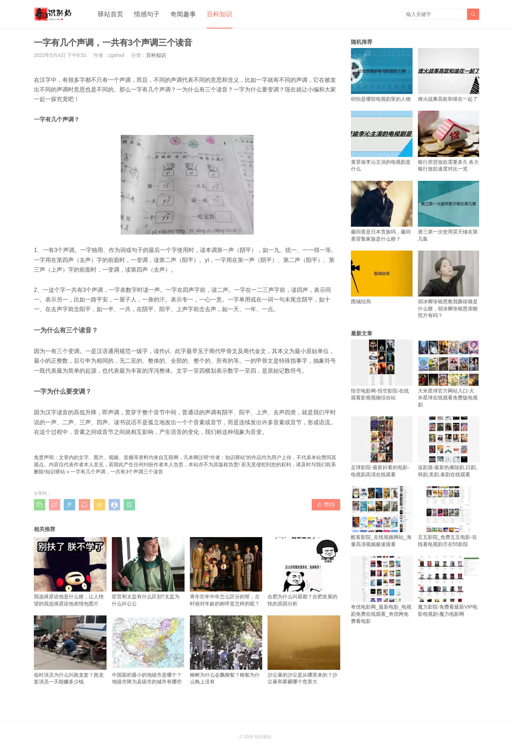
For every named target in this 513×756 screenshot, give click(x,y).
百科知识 (219, 14)
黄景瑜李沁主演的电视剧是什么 (382, 141)
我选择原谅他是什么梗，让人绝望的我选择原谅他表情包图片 (70, 571)
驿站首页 (110, 14)
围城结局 (382, 277)
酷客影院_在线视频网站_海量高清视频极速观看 (382, 516)
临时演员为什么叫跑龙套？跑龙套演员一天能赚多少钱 (70, 649)
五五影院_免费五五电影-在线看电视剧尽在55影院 (449, 516)
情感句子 (147, 14)
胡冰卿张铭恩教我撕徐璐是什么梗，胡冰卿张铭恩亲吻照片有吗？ (449, 285)
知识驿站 (55, 471)
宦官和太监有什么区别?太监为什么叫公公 (148, 571)
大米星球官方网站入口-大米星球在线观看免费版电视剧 (449, 374)
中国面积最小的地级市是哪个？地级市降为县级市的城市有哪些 (148, 649)
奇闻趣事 (183, 14)
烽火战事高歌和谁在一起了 (449, 75)
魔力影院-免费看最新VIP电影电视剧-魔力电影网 (449, 586)
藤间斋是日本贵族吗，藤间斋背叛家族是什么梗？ (382, 211)
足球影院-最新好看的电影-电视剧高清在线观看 (382, 446)
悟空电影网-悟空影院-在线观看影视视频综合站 (382, 370)
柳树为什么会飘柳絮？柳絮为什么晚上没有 (226, 649)
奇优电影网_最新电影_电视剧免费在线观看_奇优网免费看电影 (382, 590)
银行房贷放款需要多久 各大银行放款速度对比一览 (449, 141)
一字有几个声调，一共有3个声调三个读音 (117, 471)
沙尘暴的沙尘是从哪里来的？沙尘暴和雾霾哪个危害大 (304, 649)
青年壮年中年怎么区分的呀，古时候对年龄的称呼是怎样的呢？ (226, 571)
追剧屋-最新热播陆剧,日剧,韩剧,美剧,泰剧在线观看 (449, 446)
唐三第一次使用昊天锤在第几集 (449, 211)
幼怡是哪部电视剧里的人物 (382, 75)
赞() (326, 504)
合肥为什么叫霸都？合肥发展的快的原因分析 (304, 571)
